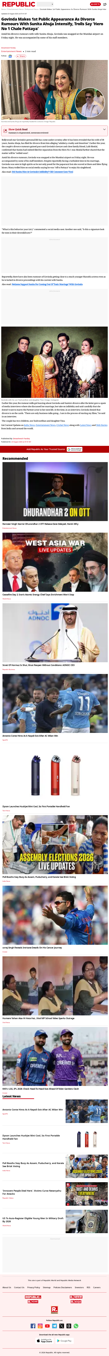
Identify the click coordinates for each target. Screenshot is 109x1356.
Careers (96, 1287)
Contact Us (19, 1287)
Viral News (6, 1022)
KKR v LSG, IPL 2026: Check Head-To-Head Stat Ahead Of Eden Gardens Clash (40, 1088)
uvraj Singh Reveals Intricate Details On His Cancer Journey (32, 947)
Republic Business (8, 669)
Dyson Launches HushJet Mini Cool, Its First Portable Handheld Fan (36, 806)
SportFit (5, 740)
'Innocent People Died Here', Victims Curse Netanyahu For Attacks (31, 1192)
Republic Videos (7, 1198)
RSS (88, 1287)
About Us (6, 1287)
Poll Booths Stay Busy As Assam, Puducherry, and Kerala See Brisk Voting (39, 877)
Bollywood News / (32, 9)
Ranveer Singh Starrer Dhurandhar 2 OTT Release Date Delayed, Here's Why (40, 524)
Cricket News (62, 425)
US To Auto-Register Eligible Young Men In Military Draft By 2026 (32, 1220)
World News (6, 599)
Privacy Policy (33, 1287)
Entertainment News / (16, 9)
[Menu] (104, 4)
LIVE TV (95, 4)
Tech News (6, 810)
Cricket (4, 952)
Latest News (86, 425)
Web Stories (102, 425)
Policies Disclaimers (63, 1287)
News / (4, 9)
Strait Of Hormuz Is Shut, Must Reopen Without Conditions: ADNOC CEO (38, 665)
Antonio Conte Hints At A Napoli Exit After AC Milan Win (30, 735)
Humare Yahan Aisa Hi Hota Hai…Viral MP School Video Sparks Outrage (38, 1018)
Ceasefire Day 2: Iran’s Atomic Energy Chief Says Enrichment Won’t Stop (38, 594)
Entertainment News (11, 51)
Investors (79, 1287)
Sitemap (47, 1287)
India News (29, 425)
